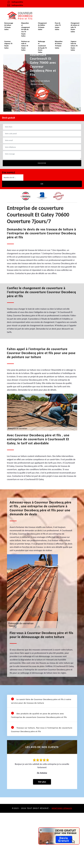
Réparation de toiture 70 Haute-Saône (59, 44)
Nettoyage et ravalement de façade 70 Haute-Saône (42, 46)
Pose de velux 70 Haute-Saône (58, 26)
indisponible (15, 5)
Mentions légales (62, 808)
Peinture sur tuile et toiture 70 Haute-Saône (25, 45)
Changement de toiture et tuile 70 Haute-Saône (75, 27)
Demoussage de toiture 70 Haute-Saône (8, 26)
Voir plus (42, 781)
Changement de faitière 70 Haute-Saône (42, 26)
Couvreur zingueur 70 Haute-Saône (8, 44)
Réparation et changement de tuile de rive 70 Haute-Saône (25, 29)
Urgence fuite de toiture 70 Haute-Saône (74, 45)
